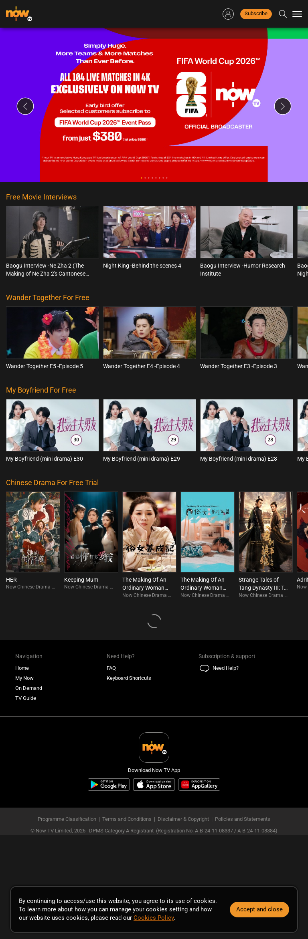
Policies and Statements (242, 819)
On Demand (28, 688)
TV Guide (25, 698)
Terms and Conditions (127, 819)
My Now (24, 678)
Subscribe (256, 13)
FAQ (111, 668)
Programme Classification (67, 819)
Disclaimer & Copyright (183, 819)
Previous (25, 106)
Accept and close (259, 909)
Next (283, 106)
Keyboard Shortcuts (129, 678)
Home (22, 668)
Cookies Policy (154, 917)
